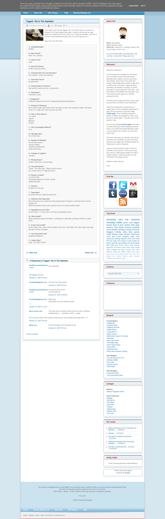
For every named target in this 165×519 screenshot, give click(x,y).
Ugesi (42, 515)
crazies (129, 230)
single (132, 236)
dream (133, 247)
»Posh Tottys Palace (113, 345)
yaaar (131, 245)
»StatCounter (111, 409)
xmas (137, 236)
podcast (126, 254)
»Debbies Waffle (112, 360)
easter (124, 247)
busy (115, 225)
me (127, 219)
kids (133, 225)
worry (119, 258)
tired (116, 227)
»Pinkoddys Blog (112, 343)
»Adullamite (110, 323)
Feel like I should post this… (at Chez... (121, 447)
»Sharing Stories (112, 364)
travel (116, 258)
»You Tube (110, 413)
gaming (117, 239)
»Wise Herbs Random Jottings (116, 351)
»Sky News (110, 405)
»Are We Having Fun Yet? (115, 358)
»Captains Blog (111, 325)
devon (112, 254)
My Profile (118, 54)
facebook (124, 256)
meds (108, 234)
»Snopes (109, 407)
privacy (127, 245)
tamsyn (115, 234)
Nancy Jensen (34, 311)
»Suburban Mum (112, 349)
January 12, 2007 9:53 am (57, 328)
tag (114, 258)
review (123, 241)
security (128, 249)
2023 (138, 254)
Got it (143, 6)
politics (124, 252)
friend (116, 254)
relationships (135, 234)
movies (127, 234)
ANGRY (137, 252)
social (129, 239)
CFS (119, 241)
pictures (128, 227)
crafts (137, 249)
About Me (130, 54)
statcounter (110, 239)
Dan (52, 25)
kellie (119, 222)
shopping (125, 236)
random (127, 225)
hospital (121, 254)
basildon (108, 256)
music (108, 236)
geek (137, 225)
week (137, 239)
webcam (136, 245)
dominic (121, 245)
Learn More (133, 6)
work (133, 239)
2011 (133, 249)
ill (118, 225)
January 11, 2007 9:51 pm (57, 285)
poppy (123, 249)
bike (114, 256)
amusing (111, 219)
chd (128, 243)
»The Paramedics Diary (114, 375)
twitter (128, 252)
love (119, 252)
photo (125, 223)
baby (116, 245)
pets (113, 236)
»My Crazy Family (112, 340)
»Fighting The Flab (112, 327)
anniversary (117, 247)
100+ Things (122, 56)
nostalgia (114, 249)
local (110, 241)
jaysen (136, 232)
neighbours (109, 258)
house (119, 236)
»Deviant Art (110, 400)
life (107, 241)
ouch (131, 223)
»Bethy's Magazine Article (115, 391)
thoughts (136, 243)
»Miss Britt (110, 338)
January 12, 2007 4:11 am (38, 307)
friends (109, 225)
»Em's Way (110, 362)
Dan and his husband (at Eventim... (120, 436)
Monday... (111, 433)
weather (114, 230)
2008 (132, 252)
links (131, 232)
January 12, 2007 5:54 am (38, 321)
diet (131, 243)
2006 (130, 254)
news (108, 230)
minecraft (136, 256)
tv (127, 241)
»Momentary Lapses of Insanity (117, 336)
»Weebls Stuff (111, 411)
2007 (134, 254)
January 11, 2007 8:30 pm (38, 278)
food (119, 243)
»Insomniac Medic (112, 373)
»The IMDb (110, 402)
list (138, 241)
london (115, 252)
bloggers (110, 232)
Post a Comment (32, 334)
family (121, 227)
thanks (108, 243)
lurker (128, 247)
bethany (109, 227)
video (125, 232)
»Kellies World (111, 330)
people (134, 241)
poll (119, 249)
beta (130, 241)
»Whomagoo (110, 366)
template (135, 227)
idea (107, 245)
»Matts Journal (111, 334)
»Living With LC (111, 332)
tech (121, 225)
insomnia (135, 230)
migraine (124, 239)
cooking (119, 256)
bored (108, 254)
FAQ (110, 56)
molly (112, 245)
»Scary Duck (110, 347)
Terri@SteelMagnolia (36, 282)
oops (121, 234)
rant (120, 219)
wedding (124, 243)
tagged (59, 25)
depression (109, 247)
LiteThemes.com (60, 515)
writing (123, 258)
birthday (121, 230)
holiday (118, 232)
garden (131, 256)
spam (115, 241)
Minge (31, 325)
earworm (109, 252)
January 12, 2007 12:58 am (57, 295)
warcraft (114, 243)
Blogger (127, 473)
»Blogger (109, 398)
